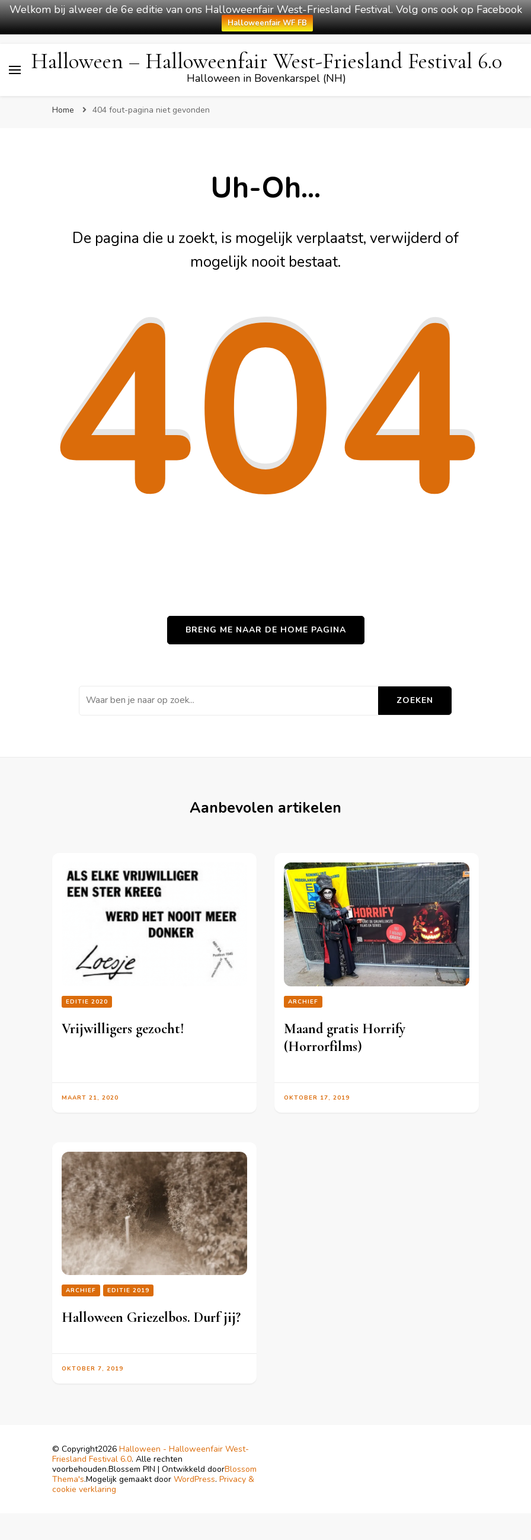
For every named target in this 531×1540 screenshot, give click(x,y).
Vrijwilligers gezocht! (123, 1028)
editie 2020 (87, 1002)
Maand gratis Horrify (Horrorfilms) (344, 1037)
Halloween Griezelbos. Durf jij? (151, 1317)
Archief (303, 1002)
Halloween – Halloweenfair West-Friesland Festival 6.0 (266, 61)
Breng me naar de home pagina (265, 629)
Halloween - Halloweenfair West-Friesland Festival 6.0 (150, 1454)
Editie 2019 (128, 1290)
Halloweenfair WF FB (267, 23)
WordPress (194, 1479)
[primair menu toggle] (15, 70)
